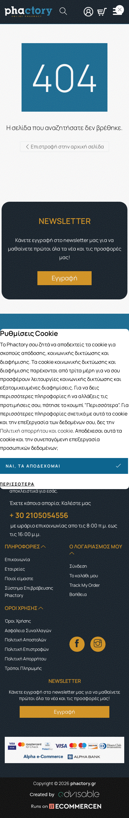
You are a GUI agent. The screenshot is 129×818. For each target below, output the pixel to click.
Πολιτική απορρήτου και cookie (36, 430)
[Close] (119, 9)
